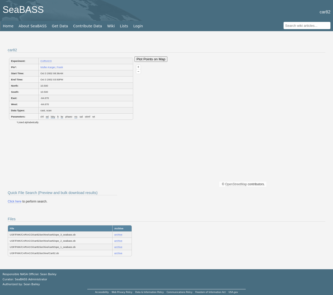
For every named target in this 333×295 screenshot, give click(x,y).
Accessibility (102, 292)
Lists (124, 26)
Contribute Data (87, 26)
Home (8, 26)
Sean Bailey (31, 284)
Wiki (111, 26)
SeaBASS (23, 9)
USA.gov (233, 292)
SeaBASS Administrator (31, 279)
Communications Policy (179, 292)
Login (138, 26)
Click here (14, 201)
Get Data (60, 26)
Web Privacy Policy (122, 292)
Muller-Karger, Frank (51, 67)
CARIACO (46, 61)
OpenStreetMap (236, 184)
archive (118, 234)
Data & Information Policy (149, 292)
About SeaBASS (33, 26)
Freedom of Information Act (210, 292)
